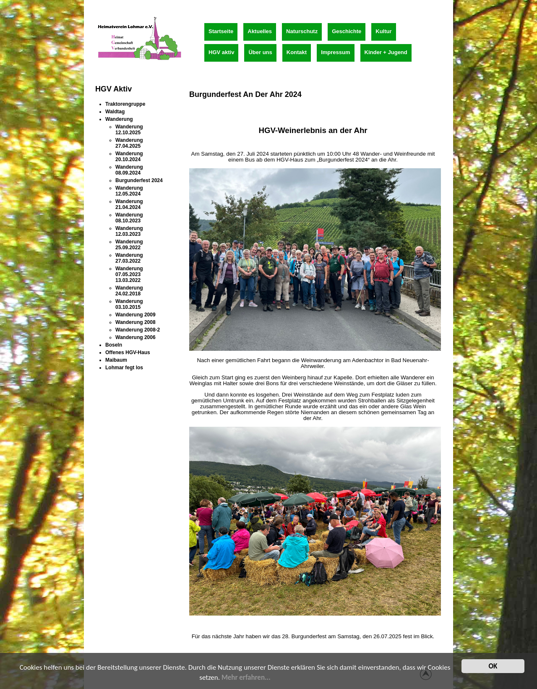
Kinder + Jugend (386, 52)
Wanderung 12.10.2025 (129, 130)
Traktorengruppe (125, 104)
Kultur (383, 31)
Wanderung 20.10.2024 (129, 156)
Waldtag (115, 112)
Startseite (221, 31)
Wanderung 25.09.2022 (129, 245)
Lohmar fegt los (124, 368)
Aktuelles (260, 31)
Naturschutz (302, 31)
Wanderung (119, 119)
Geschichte (346, 31)
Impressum (335, 52)
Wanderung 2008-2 (137, 330)
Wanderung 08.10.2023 (129, 218)
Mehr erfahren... (246, 678)
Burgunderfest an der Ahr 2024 (245, 94)
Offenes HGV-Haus (127, 352)
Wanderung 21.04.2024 (129, 204)
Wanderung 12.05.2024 (129, 191)
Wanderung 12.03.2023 (129, 231)
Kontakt (297, 52)
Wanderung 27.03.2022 (129, 258)
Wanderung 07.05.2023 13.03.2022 (129, 274)
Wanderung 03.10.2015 (129, 304)
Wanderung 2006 (135, 337)
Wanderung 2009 (135, 315)
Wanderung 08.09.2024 (129, 170)
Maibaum (116, 360)
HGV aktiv (221, 52)
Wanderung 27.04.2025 (129, 143)
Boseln (113, 345)
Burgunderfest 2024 (139, 180)
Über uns (260, 52)
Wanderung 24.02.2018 (129, 291)
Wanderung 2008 (135, 322)
